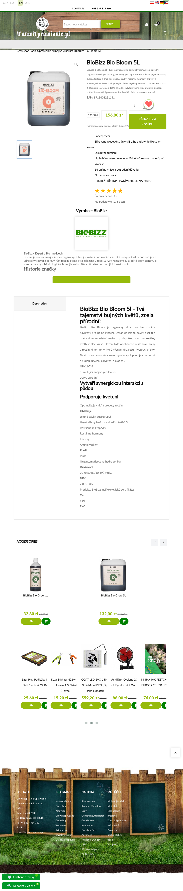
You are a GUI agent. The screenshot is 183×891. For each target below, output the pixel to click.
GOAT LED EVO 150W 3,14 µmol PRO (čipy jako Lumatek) (95, 685)
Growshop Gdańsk (65, 815)
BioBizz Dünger (90, 854)
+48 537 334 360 (101, 8)
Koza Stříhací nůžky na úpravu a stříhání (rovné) (65, 685)
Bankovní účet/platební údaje (114, 835)
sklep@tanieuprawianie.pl (30, 832)
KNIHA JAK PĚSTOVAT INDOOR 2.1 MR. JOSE (155, 682)
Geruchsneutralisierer (93, 815)
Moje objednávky (116, 801)
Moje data (112, 806)
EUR (13, 2)
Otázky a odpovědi (65, 839)
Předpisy (111, 844)
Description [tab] (39, 303)
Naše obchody (63, 801)
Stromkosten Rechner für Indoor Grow (91, 806)
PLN (20, 2)
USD (28, 2)
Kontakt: (78, 8)
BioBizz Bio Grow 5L (113, 595)
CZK (5, 2)
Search (110, 24)
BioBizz (99, 210)
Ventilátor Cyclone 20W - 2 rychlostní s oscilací (125, 682)
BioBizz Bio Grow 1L (35, 595)
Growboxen (88, 820)
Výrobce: (91, 210)
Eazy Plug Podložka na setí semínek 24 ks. (36, 682)
